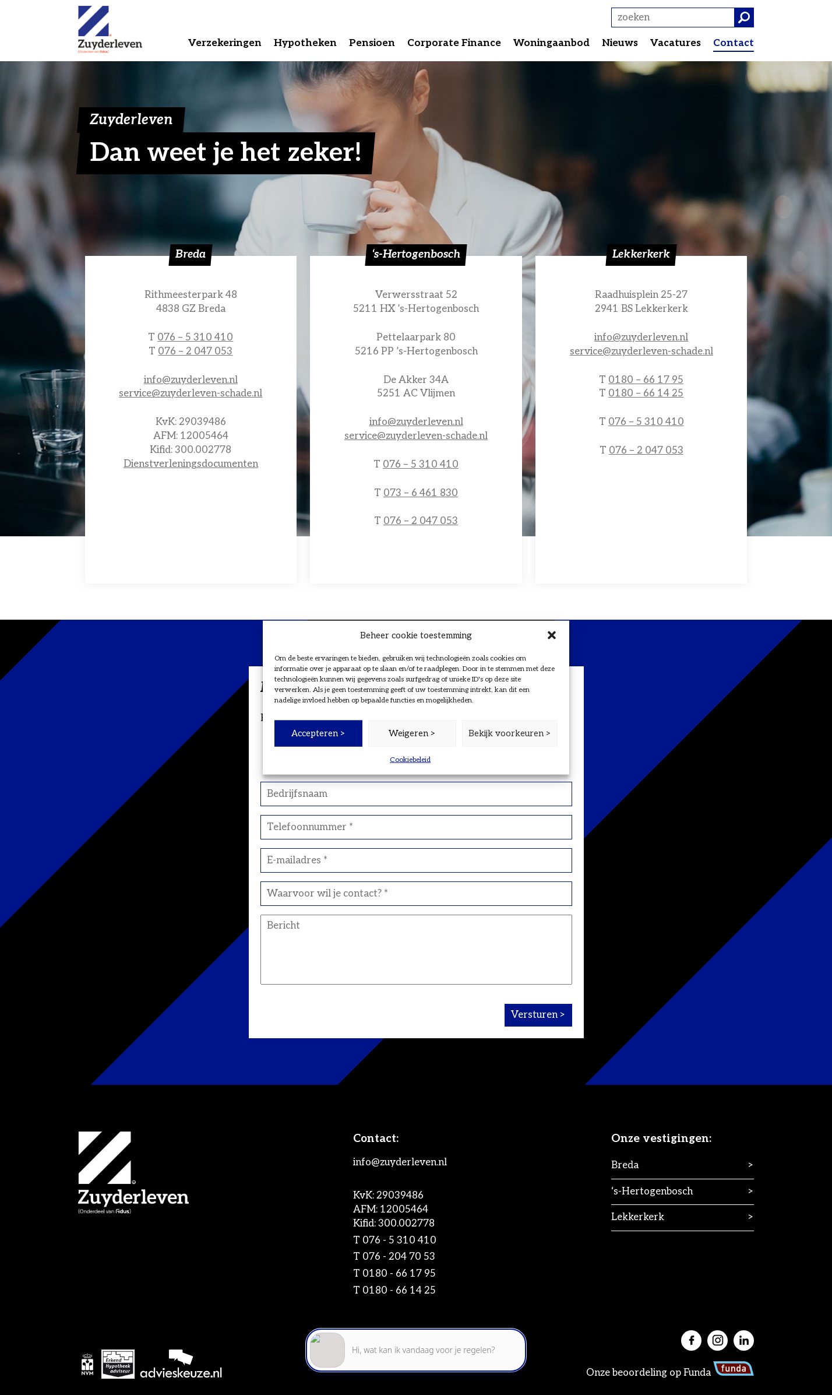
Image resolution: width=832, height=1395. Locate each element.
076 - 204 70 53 (398, 1257)
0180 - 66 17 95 (399, 1274)
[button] (552, 635)
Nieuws (620, 43)
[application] (416, 1343)
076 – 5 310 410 (195, 337)
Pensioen (372, 43)
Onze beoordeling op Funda (670, 1373)
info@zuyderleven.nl (191, 380)
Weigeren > (412, 733)
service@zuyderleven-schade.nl (190, 393)
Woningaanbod (551, 43)
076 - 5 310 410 (399, 1240)
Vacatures (675, 43)
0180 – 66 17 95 (645, 380)
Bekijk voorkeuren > (509, 733)
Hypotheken (305, 43)
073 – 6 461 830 (420, 493)
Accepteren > (318, 733)
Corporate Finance (454, 43)
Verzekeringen (225, 43)
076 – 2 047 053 (195, 351)
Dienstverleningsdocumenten (191, 464)
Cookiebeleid (410, 759)
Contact (733, 43)
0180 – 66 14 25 (645, 393)
